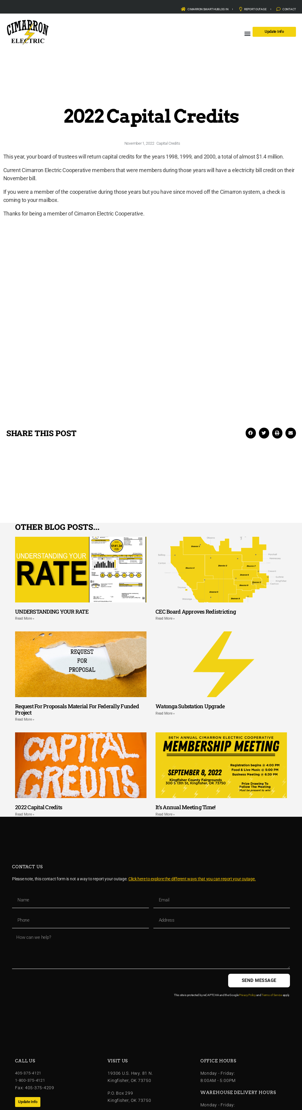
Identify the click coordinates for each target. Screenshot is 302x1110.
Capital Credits (168, 143)
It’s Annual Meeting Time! (185, 807)
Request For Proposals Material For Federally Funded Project (77, 709)
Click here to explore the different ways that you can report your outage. (192, 878)
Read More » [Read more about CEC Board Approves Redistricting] (165, 618)
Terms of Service (272, 995)
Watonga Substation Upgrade (190, 706)
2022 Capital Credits (38, 807)
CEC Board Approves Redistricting (196, 611)
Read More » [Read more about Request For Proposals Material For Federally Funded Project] (24, 719)
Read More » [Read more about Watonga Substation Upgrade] (165, 713)
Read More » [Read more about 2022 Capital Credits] (24, 814)
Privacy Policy (247, 995)
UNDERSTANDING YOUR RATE (51, 611)
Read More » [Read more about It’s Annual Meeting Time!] (165, 814)
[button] (248, 33)
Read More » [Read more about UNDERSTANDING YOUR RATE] (24, 618)
